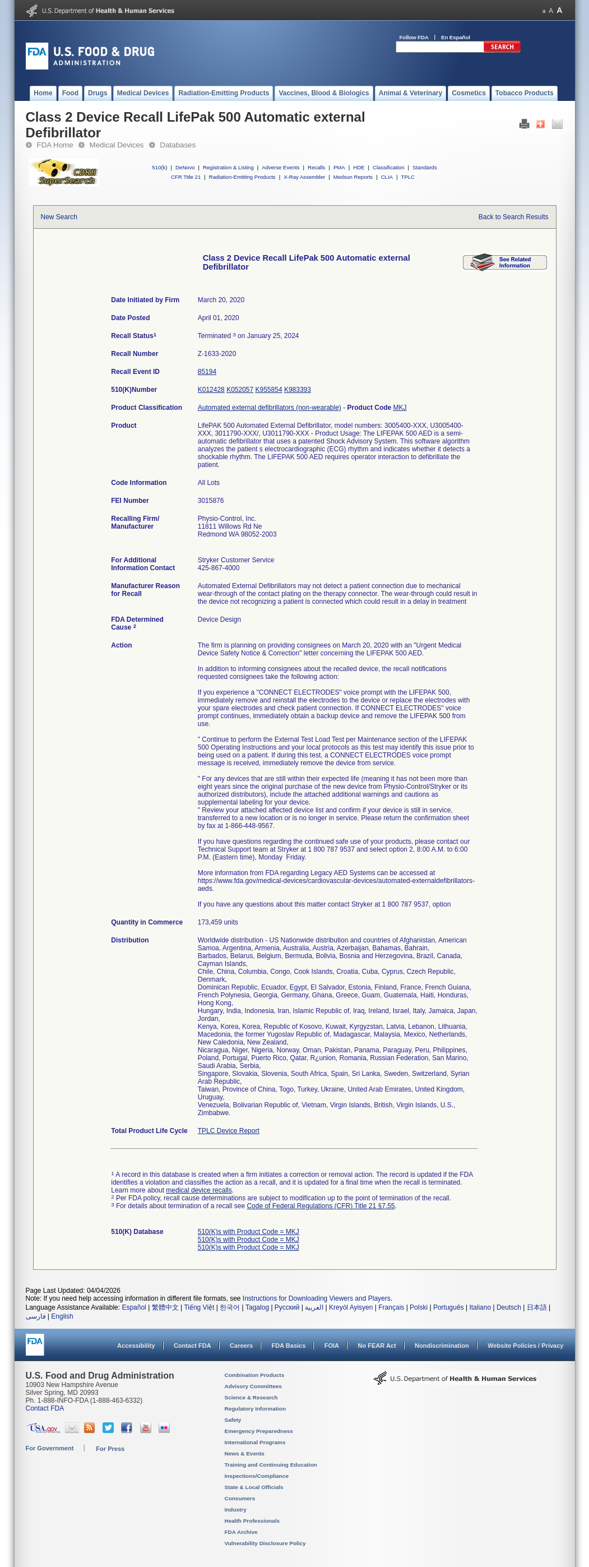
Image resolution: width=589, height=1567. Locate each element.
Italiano (480, 1307)
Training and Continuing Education (271, 1465)
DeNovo (185, 167)
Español (134, 1307)
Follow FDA (414, 37)
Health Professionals (252, 1521)
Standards (424, 167)
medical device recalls (198, 1190)
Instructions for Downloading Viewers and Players (317, 1298)
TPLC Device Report (228, 1131)
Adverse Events (280, 167)
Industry (236, 1509)
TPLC (408, 177)
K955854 (269, 390)
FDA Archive (241, 1532)
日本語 (537, 1307)
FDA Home (55, 145)
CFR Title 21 (186, 177)
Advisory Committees (253, 1386)
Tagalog (257, 1307)
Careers (241, 1345)
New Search (59, 217)
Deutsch (509, 1307)
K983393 (297, 390)
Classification (389, 167)
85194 (207, 372)
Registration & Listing (228, 167)
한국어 (230, 1307)
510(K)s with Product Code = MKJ (248, 1232)
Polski (419, 1307)
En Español (455, 37)
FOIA (331, 1345)
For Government (50, 1448)
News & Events (245, 1453)
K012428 (211, 390)
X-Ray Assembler (304, 177)
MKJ (400, 408)
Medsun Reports (353, 177)
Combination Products (255, 1375)
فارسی (36, 1316)
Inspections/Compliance (257, 1476)
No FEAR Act (377, 1345)
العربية (314, 1307)
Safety (233, 1420)
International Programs (255, 1442)
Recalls (316, 167)
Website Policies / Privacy (525, 1345)
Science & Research (251, 1397)
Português (448, 1307)
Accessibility (136, 1345)
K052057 (239, 390)
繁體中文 (165, 1307)
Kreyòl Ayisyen (351, 1307)
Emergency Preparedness (259, 1431)
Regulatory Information (255, 1409)
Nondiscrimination (442, 1345)
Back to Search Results (514, 217)
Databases (178, 145)
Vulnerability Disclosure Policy (265, 1543)
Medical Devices (117, 145)
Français (391, 1307)
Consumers (240, 1498)
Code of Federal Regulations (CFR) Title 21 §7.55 (321, 1206)
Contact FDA (192, 1345)
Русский (287, 1307)
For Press (110, 1448)
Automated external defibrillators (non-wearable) (269, 408)
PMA (339, 167)
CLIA (387, 177)
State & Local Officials (254, 1487)
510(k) (159, 167)
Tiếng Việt (199, 1307)
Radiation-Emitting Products (242, 177)
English (62, 1316)
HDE (358, 167)
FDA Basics (288, 1345)
